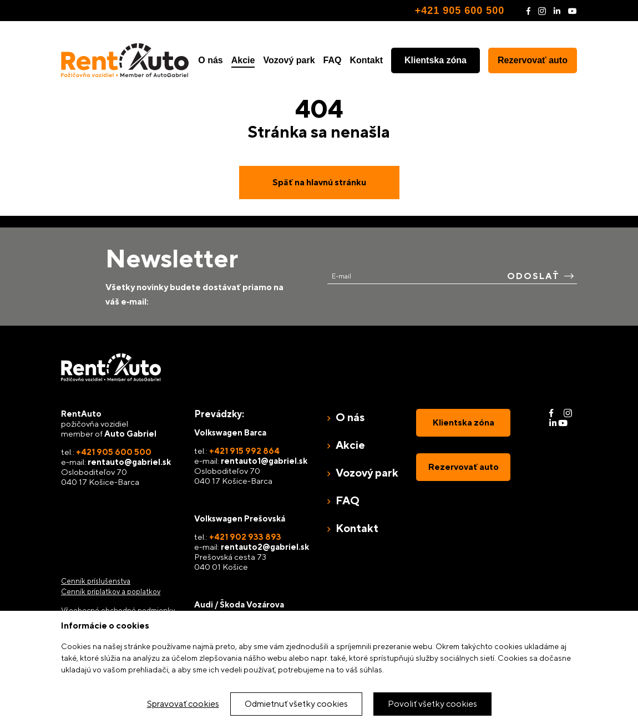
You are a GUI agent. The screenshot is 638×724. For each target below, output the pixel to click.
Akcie (243, 60)
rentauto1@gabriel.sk (264, 460)
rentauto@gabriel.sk (129, 462)
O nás (210, 60)
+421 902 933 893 (245, 536)
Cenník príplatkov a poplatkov (110, 592)
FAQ (332, 60)
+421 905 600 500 (460, 10)
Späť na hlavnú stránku (319, 182)
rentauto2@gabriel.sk (265, 546)
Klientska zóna (435, 60)
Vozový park (289, 60)
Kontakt (366, 60)
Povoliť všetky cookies (432, 703)
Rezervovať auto (533, 60)
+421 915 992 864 (244, 450)
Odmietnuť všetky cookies (296, 703)
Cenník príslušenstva (95, 581)
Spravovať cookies (183, 703)
